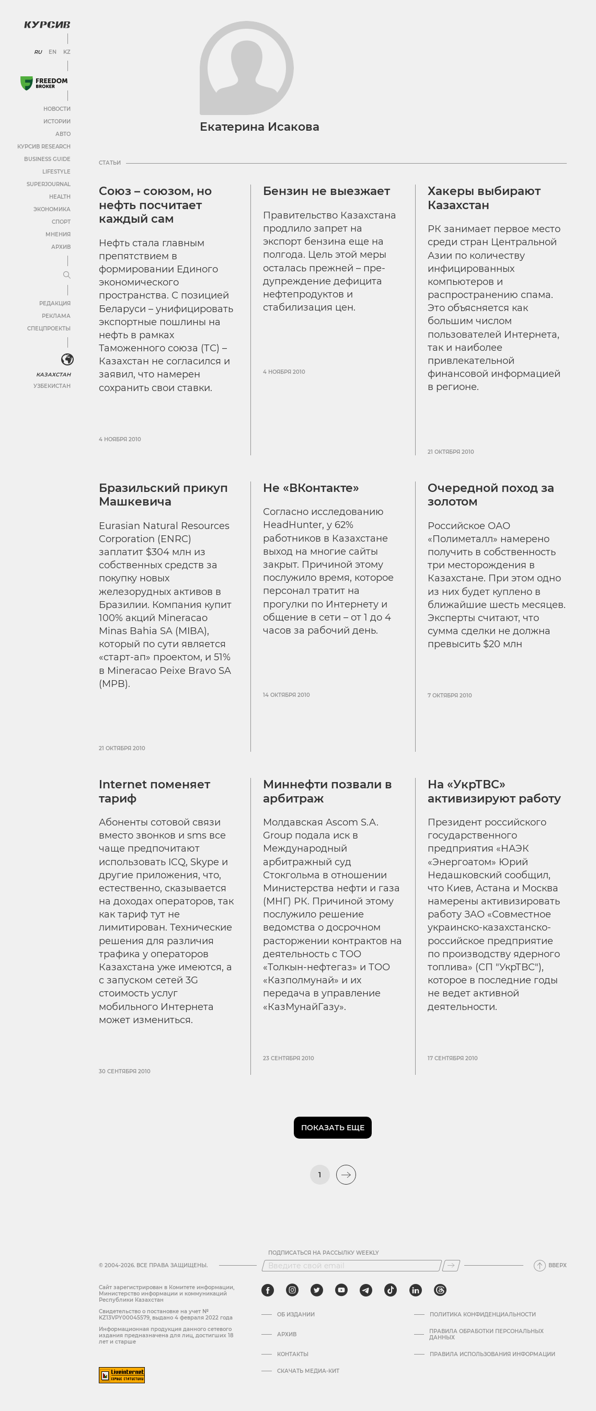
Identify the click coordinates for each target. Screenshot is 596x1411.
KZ (67, 52)
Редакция (55, 303)
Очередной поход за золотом (491, 495)
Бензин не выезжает (326, 191)
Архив (61, 247)
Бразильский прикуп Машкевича (163, 495)
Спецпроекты (49, 328)
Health (60, 196)
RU (38, 52)
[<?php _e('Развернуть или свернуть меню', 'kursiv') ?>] (67, 359)
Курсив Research (44, 146)
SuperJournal (49, 184)
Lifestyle (56, 171)
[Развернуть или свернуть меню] (67, 275)
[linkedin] (415, 1290)
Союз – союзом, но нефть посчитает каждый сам (155, 205)
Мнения (58, 234)
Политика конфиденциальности (483, 1315)
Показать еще (332, 1127)
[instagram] (292, 1290)
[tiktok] (390, 1290)
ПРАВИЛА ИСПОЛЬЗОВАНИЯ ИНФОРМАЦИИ (492, 1354)
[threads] (440, 1290)
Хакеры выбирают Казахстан (484, 198)
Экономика (52, 209)
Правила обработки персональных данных (486, 1334)
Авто (63, 134)
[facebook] (267, 1290)
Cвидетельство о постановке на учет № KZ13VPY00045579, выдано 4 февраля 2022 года (166, 1314)
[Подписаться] (451, 1265)
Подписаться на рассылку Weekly (323, 1253)
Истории (57, 121)
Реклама (56, 316)
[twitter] (317, 1290)
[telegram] (366, 1290)
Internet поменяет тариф (154, 791)
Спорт (61, 222)
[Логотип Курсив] (47, 24)
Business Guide (47, 159)
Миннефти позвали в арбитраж (327, 791)
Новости (57, 109)
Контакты (292, 1354)
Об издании (296, 1315)
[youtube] (341, 1290)
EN (52, 52)
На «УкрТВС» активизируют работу (494, 791)
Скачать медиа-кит (308, 1371)
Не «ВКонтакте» (311, 488)
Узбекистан (52, 386)
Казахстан (54, 374)
